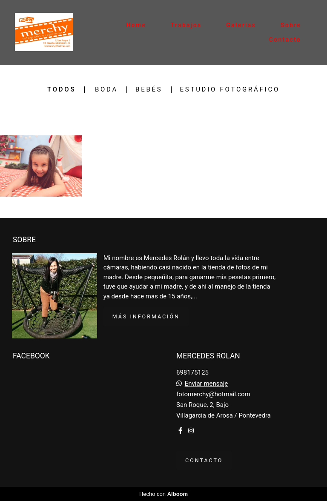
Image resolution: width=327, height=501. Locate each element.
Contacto (285, 39)
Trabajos (186, 25)
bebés (148, 89)
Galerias (241, 25)
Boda (106, 89)
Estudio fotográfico (230, 89)
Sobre (291, 25)
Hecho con (163, 494)
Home (136, 25)
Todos (61, 89)
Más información (146, 316)
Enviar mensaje (206, 384)
